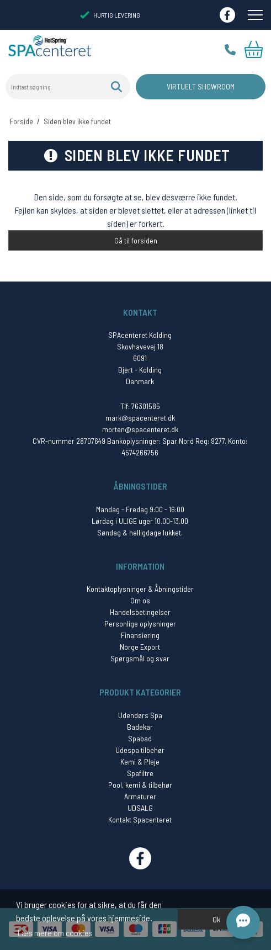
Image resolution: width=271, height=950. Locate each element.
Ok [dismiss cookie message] (216, 919)
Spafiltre (140, 773)
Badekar (140, 726)
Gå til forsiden (135, 240)
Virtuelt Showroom (201, 86)
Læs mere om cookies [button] (55, 932)
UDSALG (140, 808)
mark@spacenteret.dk (140, 417)
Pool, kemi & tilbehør (140, 784)
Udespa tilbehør (139, 750)
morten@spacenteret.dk (140, 429)
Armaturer (140, 796)
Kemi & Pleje (140, 761)
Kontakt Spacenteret (140, 819)
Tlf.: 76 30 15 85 (230, 49)
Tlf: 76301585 (140, 406)
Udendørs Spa (140, 715)
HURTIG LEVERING (110, 15)
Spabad (140, 738)
